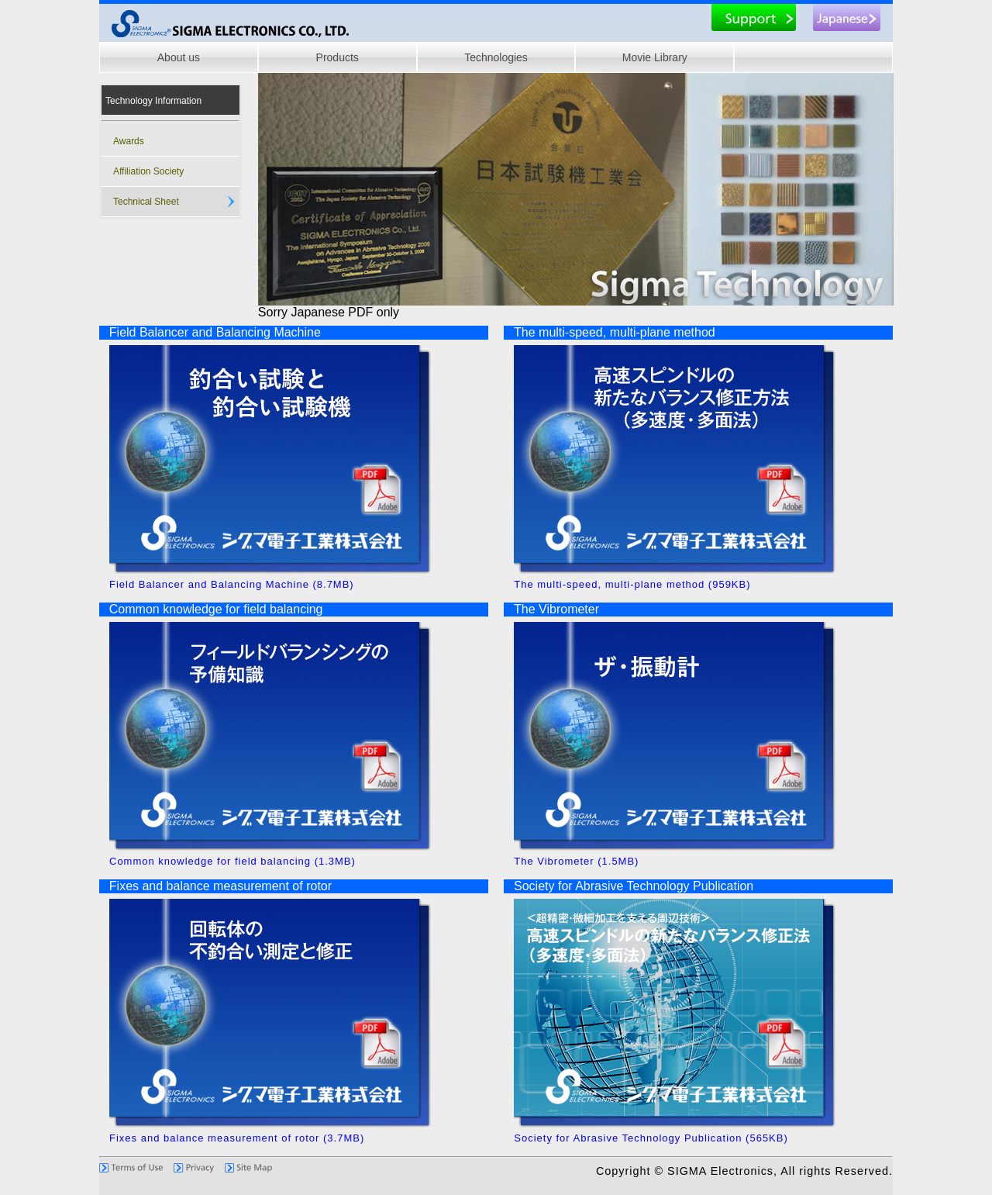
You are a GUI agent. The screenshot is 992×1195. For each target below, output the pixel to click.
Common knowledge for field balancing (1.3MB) (303, 856)
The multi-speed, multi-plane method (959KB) (707, 579)
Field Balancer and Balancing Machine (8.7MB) (303, 579)
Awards (128, 141)
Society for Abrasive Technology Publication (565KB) (707, 1133)
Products (337, 57)
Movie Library (654, 57)
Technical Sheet (146, 201)
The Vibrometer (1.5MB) (707, 856)
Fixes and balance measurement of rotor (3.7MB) (303, 1133)
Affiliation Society (148, 171)
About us (178, 57)
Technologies (496, 57)
